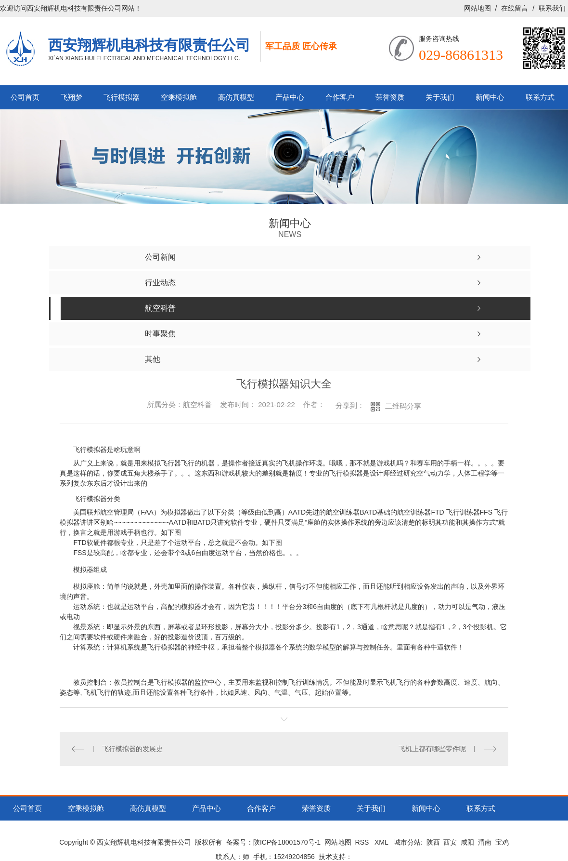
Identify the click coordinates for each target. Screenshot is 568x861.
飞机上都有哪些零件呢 (432, 749)
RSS (363, 842)
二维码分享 (403, 406)
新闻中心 (490, 97)
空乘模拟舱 (179, 97)
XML (382, 842)
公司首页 (25, 97)
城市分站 (407, 842)
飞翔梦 (71, 97)
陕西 (433, 842)
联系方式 (540, 97)
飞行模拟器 (121, 97)
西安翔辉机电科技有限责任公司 (149, 45)
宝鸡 (502, 842)
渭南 (484, 842)
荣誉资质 (389, 97)
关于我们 (440, 97)
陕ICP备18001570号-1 (287, 842)
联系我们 (552, 8)
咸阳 (467, 842)
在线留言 (514, 8)
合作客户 (339, 97)
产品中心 (289, 97)
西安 (450, 842)
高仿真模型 (236, 97)
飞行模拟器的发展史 (132, 749)
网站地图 (477, 8)
